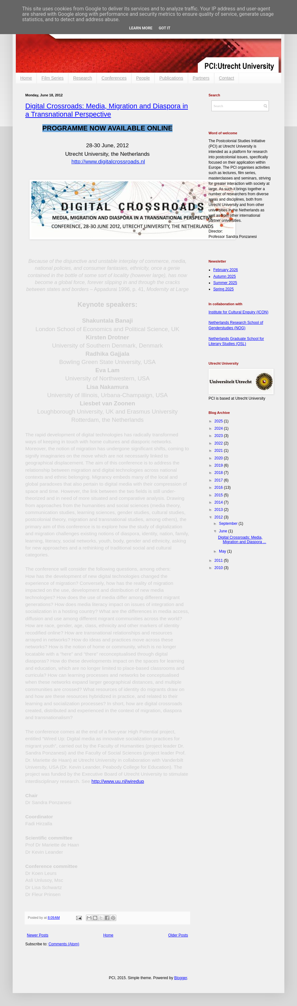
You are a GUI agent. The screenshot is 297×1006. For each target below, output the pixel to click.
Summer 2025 (225, 283)
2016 (219, 487)
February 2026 (225, 270)
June (223, 531)
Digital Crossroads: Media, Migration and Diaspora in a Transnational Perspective (106, 110)
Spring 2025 (223, 289)
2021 (219, 450)
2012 (219, 517)
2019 (219, 465)
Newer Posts (37, 935)
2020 (219, 458)
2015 (219, 495)
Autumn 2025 (224, 276)
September (229, 523)
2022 (219, 443)
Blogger (180, 978)
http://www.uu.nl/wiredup (118, 781)
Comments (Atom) (63, 944)
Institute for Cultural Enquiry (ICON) (238, 312)
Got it (164, 28)
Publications (171, 78)
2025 (219, 421)
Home (26, 78)
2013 (219, 509)
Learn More (141, 28)
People (143, 78)
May (223, 551)
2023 (219, 435)
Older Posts (178, 935)
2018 (219, 472)
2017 (219, 480)
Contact (226, 78)
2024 (219, 428)
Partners (201, 78)
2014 (219, 502)
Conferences (113, 78)
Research (82, 78)
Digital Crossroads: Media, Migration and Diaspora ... (242, 539)
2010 (219, 568)
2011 (219, 560)
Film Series (52, 78)
